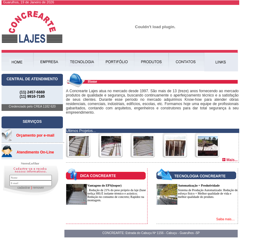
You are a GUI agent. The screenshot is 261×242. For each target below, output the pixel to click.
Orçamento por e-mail (35, 135)
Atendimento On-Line (35, 152)
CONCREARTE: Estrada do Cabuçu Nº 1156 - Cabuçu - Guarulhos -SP (151, 233)
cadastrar (23, 187)
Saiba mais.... (225, 219)
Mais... (232, 160)
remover (38, 187)
